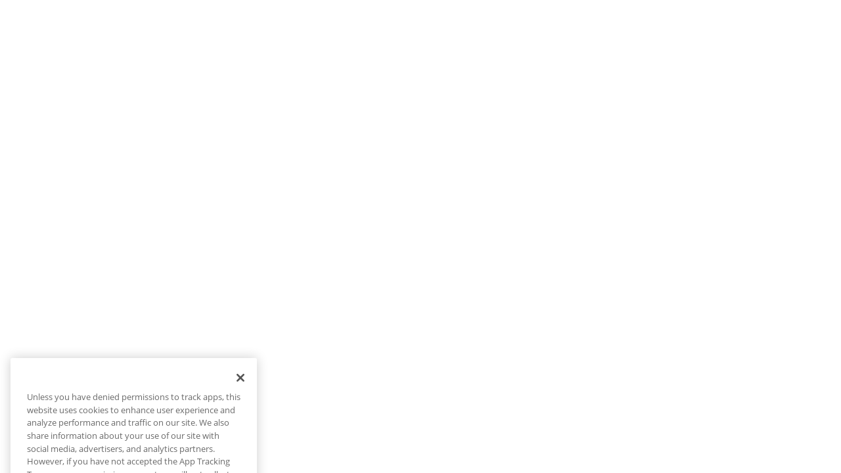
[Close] (240, 386)
